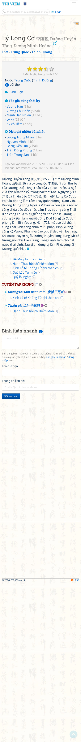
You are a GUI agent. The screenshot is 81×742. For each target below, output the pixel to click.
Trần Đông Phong (19, 228)
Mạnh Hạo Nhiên (19, 193)
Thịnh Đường (42, 158)
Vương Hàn (15, 184)
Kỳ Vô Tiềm (15, 201)
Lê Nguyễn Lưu (17, 223)
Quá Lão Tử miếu (25, 431)
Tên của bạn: (10, 524)
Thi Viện (11, 4)
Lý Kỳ (10, 197)
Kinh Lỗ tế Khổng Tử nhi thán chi (36, 426)
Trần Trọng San (18, 232)
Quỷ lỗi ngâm (22, 435)
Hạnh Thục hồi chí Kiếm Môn (33, 422)
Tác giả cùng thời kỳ (22, 178)
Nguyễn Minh (16, 219)
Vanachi (20, 241)
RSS (75, 738)
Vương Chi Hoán (18, 188)
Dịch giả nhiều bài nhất (25, 209)
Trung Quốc (22, 158)
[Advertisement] (40, 62)
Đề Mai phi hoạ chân (27, 418)
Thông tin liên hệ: (13, 539)
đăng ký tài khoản (56, 515)
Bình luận (16, 169)
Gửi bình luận (11, 554)
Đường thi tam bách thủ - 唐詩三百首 (36, 450)
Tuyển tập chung (18, 443)
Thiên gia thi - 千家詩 (24, 464)
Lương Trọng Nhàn (20, 215)
